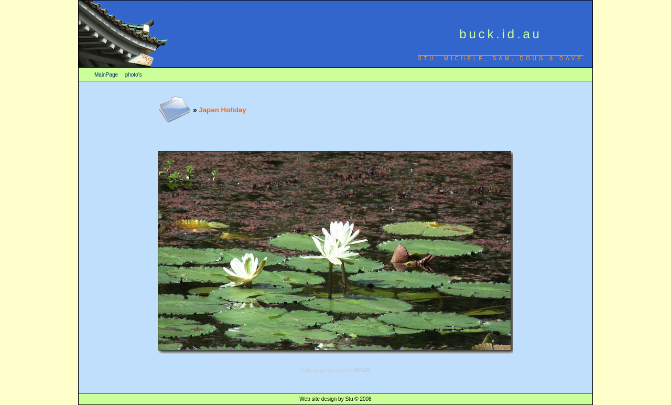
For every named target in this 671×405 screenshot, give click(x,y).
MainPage (106, 75)
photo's (133, 75)
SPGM (362, 370)
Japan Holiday (222, 110)
